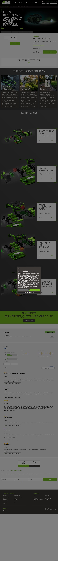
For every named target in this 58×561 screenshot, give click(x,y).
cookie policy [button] (26, 274)
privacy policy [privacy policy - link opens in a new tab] (25, 271)
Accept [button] (34, 290)
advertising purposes (24, 279)
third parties (36, 275)
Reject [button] (23, 290)
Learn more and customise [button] (29, 292)
